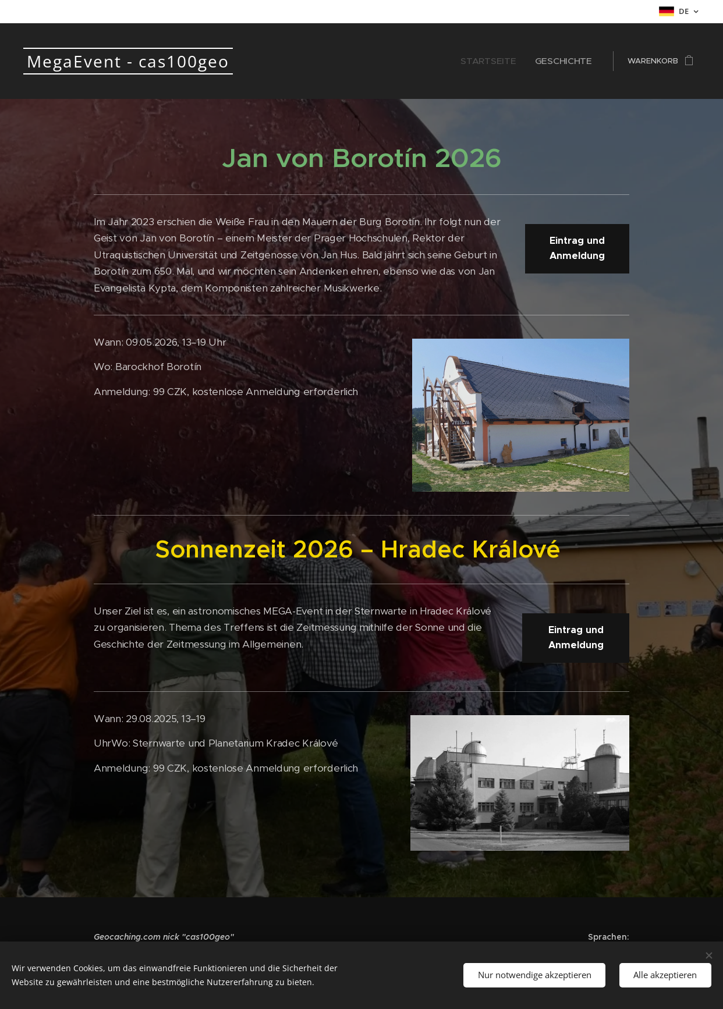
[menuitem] (504, 61)
